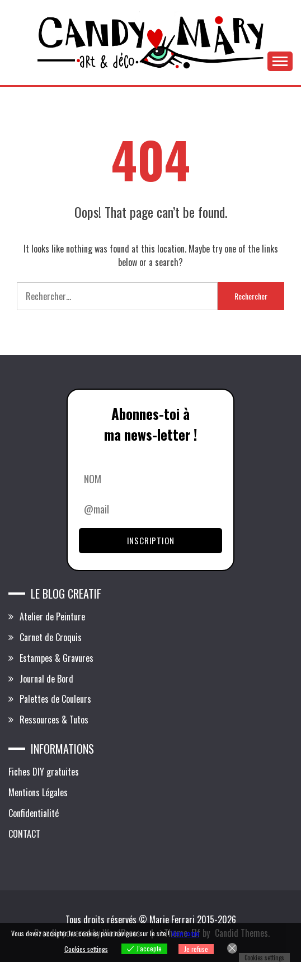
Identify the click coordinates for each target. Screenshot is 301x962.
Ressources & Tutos (54, 719)
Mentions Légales (38, 792)
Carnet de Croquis (51, 637)
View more (185, 933)
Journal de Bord (46, 678)
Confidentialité (33, 813)
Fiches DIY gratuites (43, 771)
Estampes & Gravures (56, 658)
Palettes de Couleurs (55, 699)
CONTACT (24, 833)
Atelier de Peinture (52, 616)
